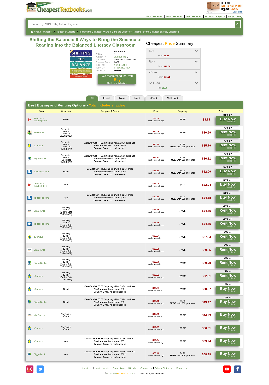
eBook (153, 98)
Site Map (132, 368)
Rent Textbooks (174, 16)
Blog (239, 16)
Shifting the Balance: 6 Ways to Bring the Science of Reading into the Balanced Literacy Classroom (86, 42)
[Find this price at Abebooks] (156, 118)
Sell (172, 98)
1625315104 (120, 65)
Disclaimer (181, 368)
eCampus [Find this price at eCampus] (38, 145)
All (92, 98)
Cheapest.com (120, 373)
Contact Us (145, 368)
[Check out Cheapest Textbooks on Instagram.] (29, 369)
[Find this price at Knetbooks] (156, 131)
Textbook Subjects (215, 16)
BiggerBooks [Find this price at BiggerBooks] (40, 158)
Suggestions (119, 368)
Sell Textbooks (194, 16)
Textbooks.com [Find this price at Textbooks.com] (41, 171)
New (122, 98)
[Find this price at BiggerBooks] (156, 157)
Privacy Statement (164, 368)
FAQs (231, 16)
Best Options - (76, 105)
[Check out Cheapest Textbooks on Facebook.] (237, 369)
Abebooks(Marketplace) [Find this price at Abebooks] (41, 119)
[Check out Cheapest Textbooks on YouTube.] (227, 369)
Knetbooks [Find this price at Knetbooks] (39, 132)
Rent (137, 98)
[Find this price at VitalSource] (156, 209)
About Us (86, 368)
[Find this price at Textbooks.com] (156, 170)
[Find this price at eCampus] (156, 144)
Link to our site (102, 368)
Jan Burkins (120, 56)
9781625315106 (122, 67)
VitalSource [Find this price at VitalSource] (39, 211)
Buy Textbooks (155, 16)
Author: (101, 56)
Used (106, 98)
